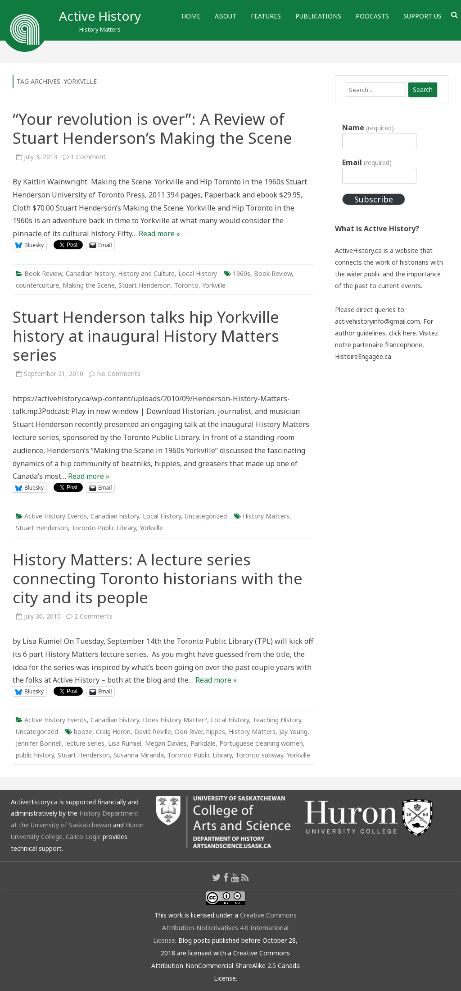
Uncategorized (206, 516)
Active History (100, 16)
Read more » (159, 234)
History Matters (266, 516)
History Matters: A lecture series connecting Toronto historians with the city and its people (158, 578)
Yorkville (214, 285)
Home (190, 16)
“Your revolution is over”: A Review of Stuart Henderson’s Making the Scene (152, 128)
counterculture (37, 285)
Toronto (186, 285)
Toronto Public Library (104, 527)
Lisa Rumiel (124, 743)
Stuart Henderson (144, 285)
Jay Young (293, 731)
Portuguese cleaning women (261, 743)
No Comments (118, 373)
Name (367, 127)
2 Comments (93, 616)
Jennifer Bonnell (39, 743)
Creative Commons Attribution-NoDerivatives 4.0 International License (225, 928)
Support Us (422, 16)
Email (366, 162)
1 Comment (88, 156)
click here (402, 333)
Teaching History (277, 720)
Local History (197, 273)
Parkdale (203, 743)
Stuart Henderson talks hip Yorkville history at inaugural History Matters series (146, 335)
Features (266, 16)
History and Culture (146, 273)
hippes (215, 731)
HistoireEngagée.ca (363, 356)
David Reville (152, 731)
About (225, 16)
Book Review (43, 273)
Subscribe (373, 199)
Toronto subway (259, 755)
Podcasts (372, 16)
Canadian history (90, 273)
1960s (241, 273)
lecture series (84, 743)
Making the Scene (89, 285)
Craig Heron (113, 731)
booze (83, 731)
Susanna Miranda (138, 755)
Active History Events (55, 516)
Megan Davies (166, 743)
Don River (189, 731)
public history (35, 755)
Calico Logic (83, 836)
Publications (318, 16)
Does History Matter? (175, 720)
